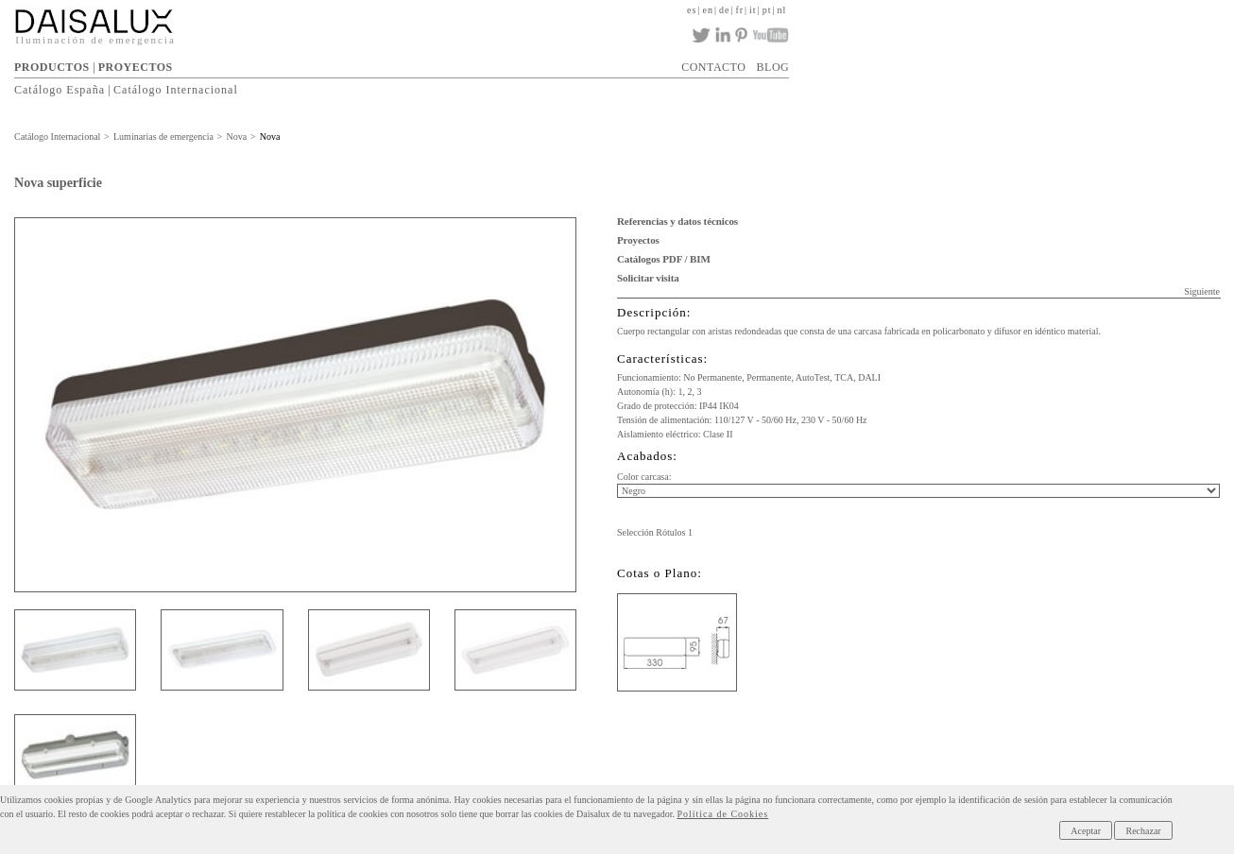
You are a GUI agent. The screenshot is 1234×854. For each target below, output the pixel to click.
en (707, 10)
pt (767, 10)
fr (739, 10)
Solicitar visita (648, 277)
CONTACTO (713, 67)
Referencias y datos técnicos (677, 221)
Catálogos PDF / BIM (664, 259)
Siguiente (1202, 291)
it (753, 10)
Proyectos (638, 240)
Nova (237, 136)
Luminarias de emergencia (163, 136)
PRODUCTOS (52, 67)
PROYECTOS (135, 67)
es (691, 10)
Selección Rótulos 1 (655, 532)
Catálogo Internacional (175, 89)
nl (781, 10)
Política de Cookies (722, 814)
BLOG (773, 67)
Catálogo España (59, 89)
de (724, 10)
